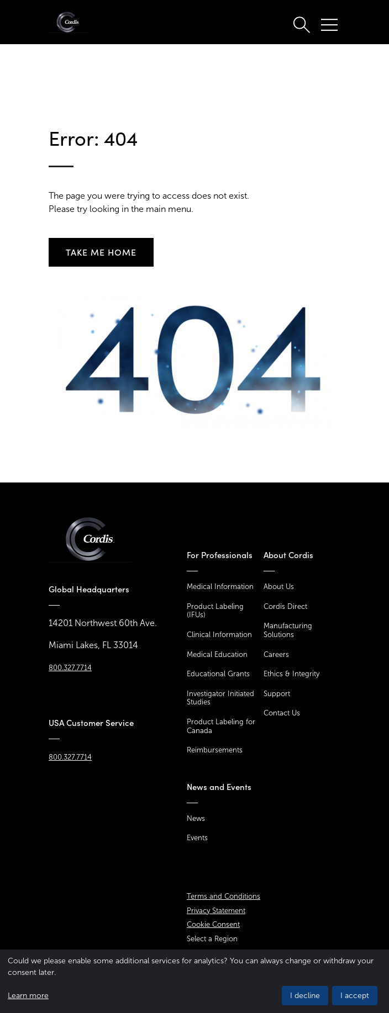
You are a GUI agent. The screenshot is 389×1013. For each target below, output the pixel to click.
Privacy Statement (216, 910)
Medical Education (217, 654)
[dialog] (194, 981)
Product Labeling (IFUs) (215, 610)
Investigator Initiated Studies (220, 698)
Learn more (28, 995)
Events (197, 838)
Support (277, 694)
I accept (354, 995)
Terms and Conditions (223, 896)
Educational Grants (218, 674)
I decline (305, 995)
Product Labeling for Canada (221, 726)
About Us (279, 586)
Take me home (101, 252)
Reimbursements (215, 750)
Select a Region (212, 939)
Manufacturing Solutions (288, 630)
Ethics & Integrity (291, 674)
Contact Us (282, 713)
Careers (276, 654)
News (196, 818)
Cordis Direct (285, 606)
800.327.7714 (70, 668)
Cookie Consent (213, 924)
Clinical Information (219, 634)
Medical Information (220, 586)
